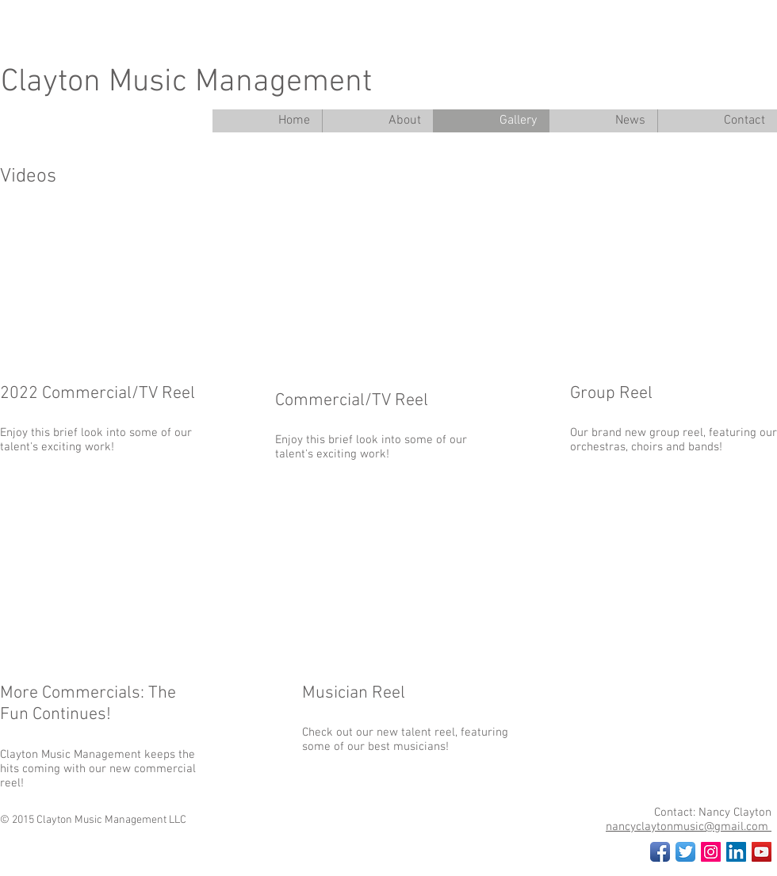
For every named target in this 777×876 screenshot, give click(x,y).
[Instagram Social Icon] (711, 852)
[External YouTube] (392, 284)
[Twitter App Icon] (685, 852)
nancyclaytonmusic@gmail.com (688, 827)
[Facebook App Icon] (660, 852)
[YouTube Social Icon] (761, 852)
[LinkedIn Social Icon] (736, 852)
